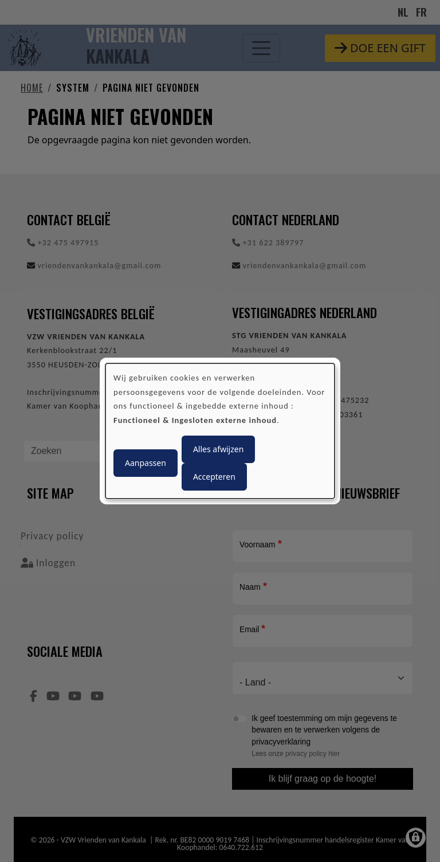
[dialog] (220, 431)
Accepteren (214, 476)
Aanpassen (145, 462)
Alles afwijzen (218, 449)
